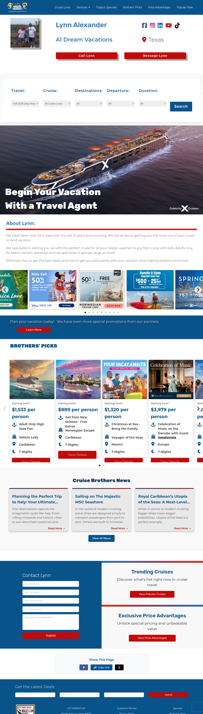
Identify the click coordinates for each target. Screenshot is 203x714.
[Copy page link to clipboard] (101, 667)
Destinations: (87, 90)
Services (83, 7)
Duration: (148, 90)
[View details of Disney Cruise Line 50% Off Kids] (52, 308)
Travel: (18, 90)
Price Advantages (159, 7)
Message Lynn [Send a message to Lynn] (155, 55)
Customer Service (127, 708)
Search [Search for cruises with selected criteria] (181, 106)
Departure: (118, 90)
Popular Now (185, 7)
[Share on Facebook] (83, 667)
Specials (177, 708)
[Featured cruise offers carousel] (101, 408)
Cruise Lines (62, 7)
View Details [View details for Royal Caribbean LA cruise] (123, 462)
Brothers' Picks (132, 7)
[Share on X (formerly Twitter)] (119, 667)
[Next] (198, 289)
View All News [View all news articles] (101, 538)
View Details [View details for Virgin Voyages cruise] (31, 462)
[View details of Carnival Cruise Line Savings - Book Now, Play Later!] (150, 308)
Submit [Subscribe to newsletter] (168, 694)
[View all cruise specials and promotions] (101, 327)
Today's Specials (106, 7)
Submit (51, 635)
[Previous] (5, 289)
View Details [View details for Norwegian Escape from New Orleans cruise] (77, 455)
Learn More (33, 329)
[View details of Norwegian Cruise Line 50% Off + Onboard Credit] (101, 308)
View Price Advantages (152, 638)
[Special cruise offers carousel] (101, 289)
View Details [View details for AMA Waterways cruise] (169, 462)
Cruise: (50, 90)
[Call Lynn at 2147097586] (87, 55)
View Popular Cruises (152, 594)
